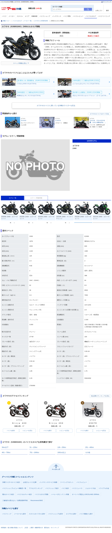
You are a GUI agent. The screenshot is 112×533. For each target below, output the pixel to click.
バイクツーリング (104, 16)
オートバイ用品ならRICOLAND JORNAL (85, 494)
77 (61, 36)
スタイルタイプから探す (37, 514)
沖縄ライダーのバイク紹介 (11, 482)
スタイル (20, 16)
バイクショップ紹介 (52, 488)
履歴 (107, 10)
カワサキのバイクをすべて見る (99, 114)
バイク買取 (67, 16)
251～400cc (89, 447)
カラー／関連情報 (36, 198)
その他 (87, 452)
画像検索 (34, 16)
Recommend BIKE (37, 500)
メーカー (12, 16)
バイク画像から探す (86, 514)
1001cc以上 (61, 452)
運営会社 (47, 528)
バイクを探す (11, 430)
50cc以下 (5, 447)
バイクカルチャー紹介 (24, 494)
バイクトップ (6, 514)
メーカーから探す (20, 514)
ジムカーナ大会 (90, 488)
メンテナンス (56, 16)
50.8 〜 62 (93, 36)
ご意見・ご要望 (29, 528)
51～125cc (33, 447)
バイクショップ (45, 16)
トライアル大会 (104, 488)
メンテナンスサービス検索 (48, 482)
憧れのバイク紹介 (8, 494)
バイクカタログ (90, 16)
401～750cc (6, 452)
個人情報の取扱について (15, 528)
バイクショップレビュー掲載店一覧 (14, 488)
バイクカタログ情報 (41, 494)
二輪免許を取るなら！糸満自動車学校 (15, 500)
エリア (27, 16)
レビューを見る (27, 430)
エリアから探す (71, 514)
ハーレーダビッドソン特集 (60, 494)
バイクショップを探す (55, 514)
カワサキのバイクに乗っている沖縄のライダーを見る (56, 105)
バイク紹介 (65, 488)
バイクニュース (77, 488)
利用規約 (3, 528)
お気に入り (98, 10)
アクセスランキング (35, 488)
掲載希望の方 (39, 528)
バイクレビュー (78, 16)
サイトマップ (106, 2)
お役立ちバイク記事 (29, 482)
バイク (4, 16)
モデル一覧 (12, 198)
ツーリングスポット (67, 482)
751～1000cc (34, 452)
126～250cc (61, 447)
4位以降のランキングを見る (100, 396)
